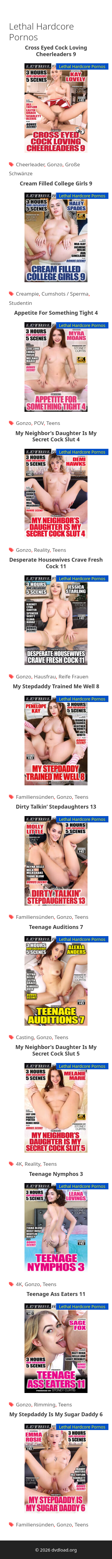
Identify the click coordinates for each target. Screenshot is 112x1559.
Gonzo (54, 164)
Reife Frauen (73, 676)
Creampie (27, 293)
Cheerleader (30, 164)
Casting (25, 1037)
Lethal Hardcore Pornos (82, 66)
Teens (53, 423)
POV (39, 423)
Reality (42, 549)
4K (19, 1163)
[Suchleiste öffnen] (102, 6)
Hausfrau (45, 676)
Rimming (45, 1404)
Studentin (20, 302)
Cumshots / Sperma (65, 293)
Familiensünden (35, 796)
